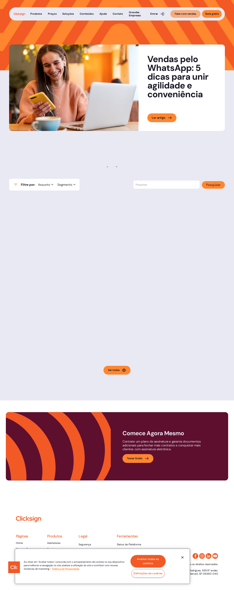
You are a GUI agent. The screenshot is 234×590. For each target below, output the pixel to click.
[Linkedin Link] (209, 556)
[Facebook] (195, 556)
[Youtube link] (215, 556)
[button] (36, 14)
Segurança (85, 544)
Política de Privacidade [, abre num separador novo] (65, 568)
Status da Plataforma (129, 544)
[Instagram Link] (202, 556)
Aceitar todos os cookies (148, 561)
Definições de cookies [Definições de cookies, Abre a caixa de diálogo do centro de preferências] (148, 573)
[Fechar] (182, 557)
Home (19, 543)
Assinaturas (54, 543)
